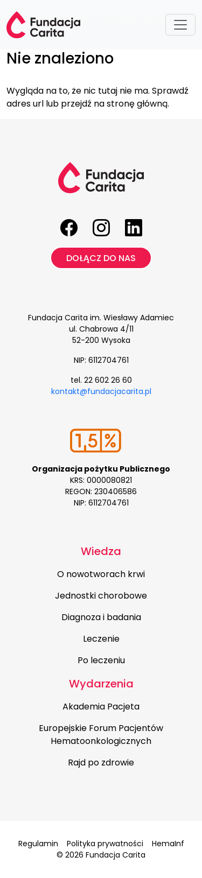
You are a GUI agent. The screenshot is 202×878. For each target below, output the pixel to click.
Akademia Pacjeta (101, 706)
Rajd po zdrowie (101, 762)
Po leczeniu (101, 660)
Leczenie (101, 639)
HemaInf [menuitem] (168, 843)
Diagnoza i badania (101, 617)
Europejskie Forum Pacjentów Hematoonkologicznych (101, 734)
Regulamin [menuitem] (38, 843)
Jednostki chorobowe (101, 595)
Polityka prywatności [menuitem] (105, 843)
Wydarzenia (101, 683)
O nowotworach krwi (101, 574)
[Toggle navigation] (180, 25)
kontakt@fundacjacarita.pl (101, 391)
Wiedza (101, 551)
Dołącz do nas (101, 258)
